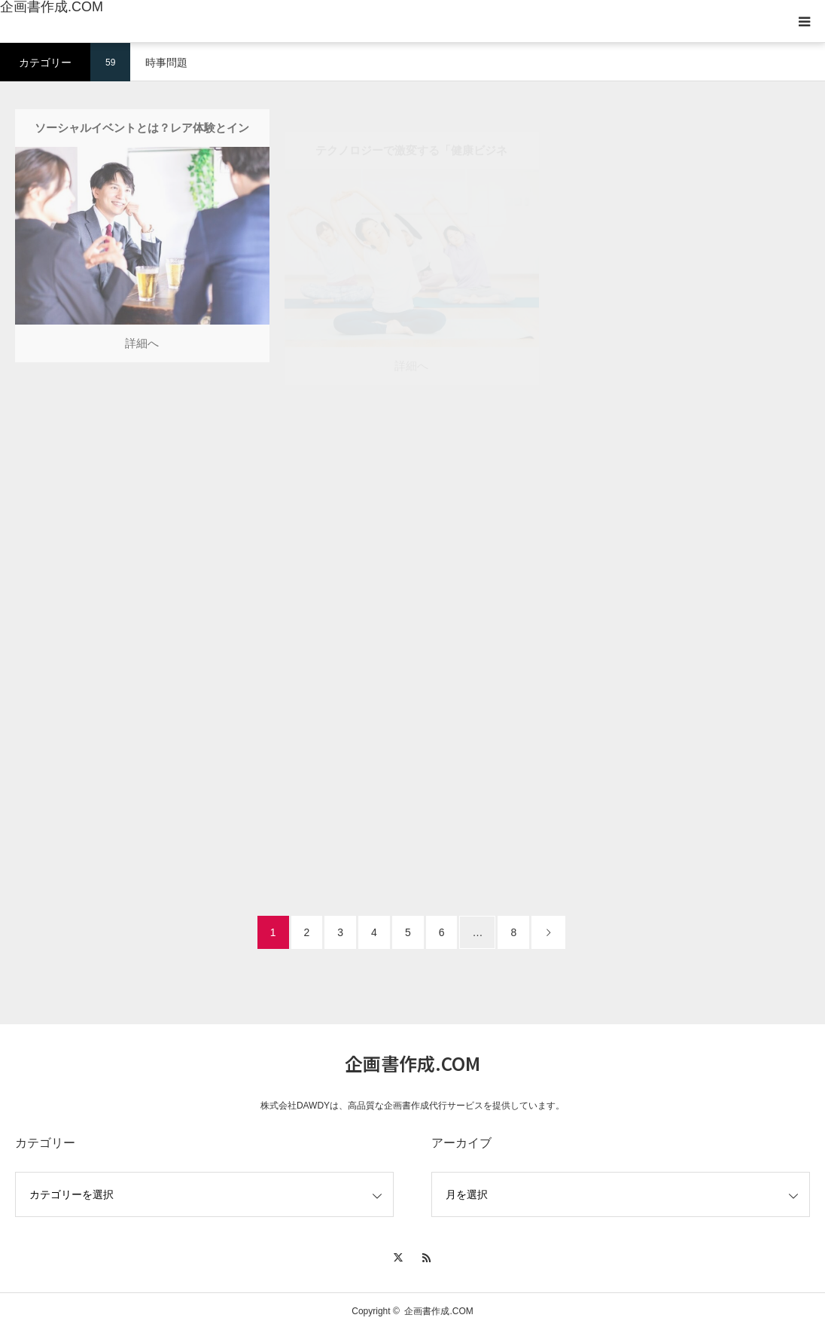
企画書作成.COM (51, 7)
